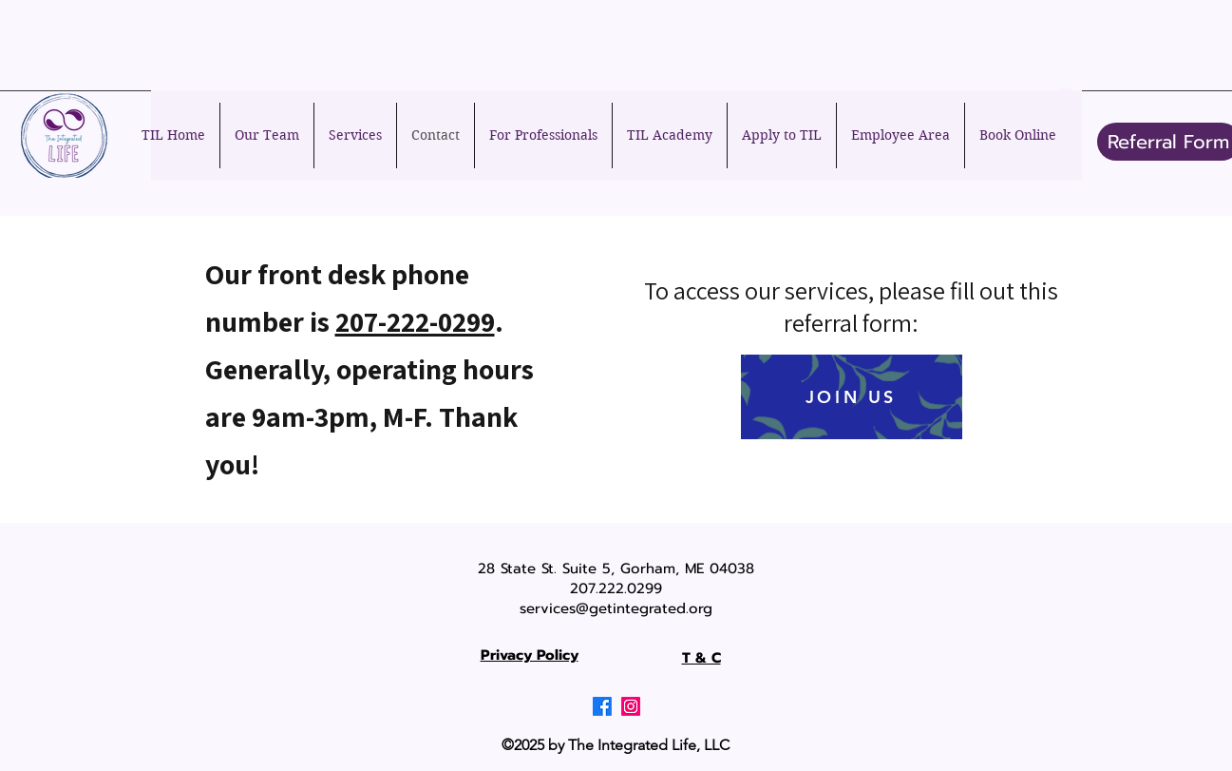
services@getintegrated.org (616, 608)
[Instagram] (630, 706)
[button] (1066, 106)
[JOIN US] (851, 397)
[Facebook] (602, 706)
